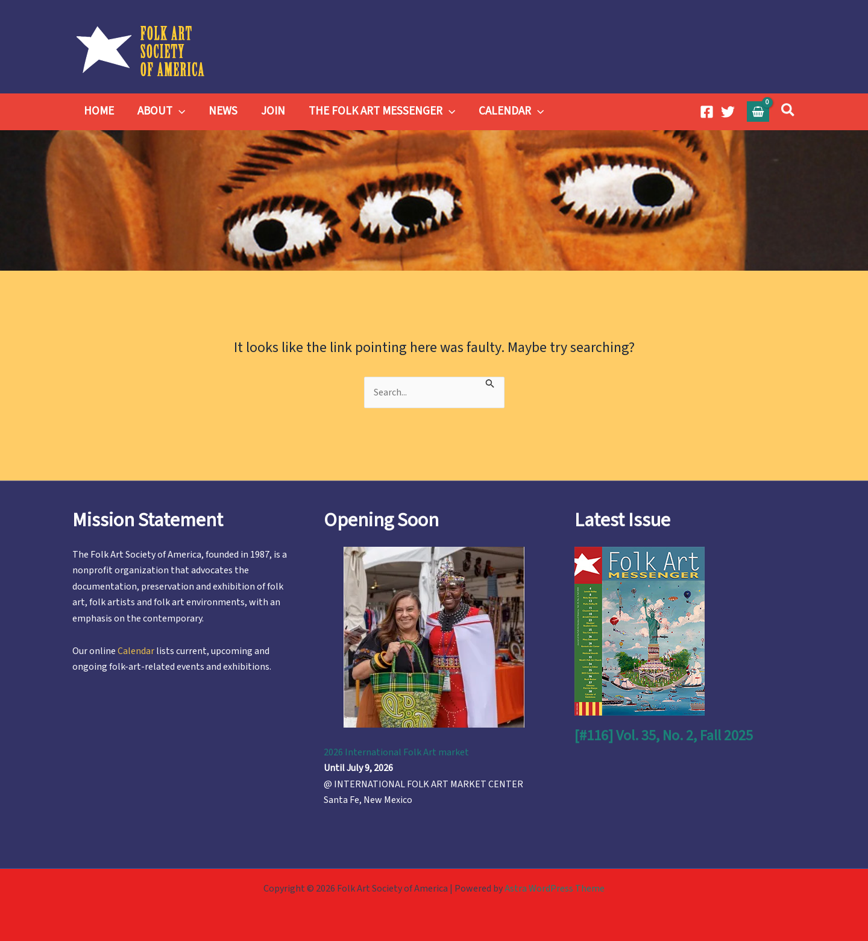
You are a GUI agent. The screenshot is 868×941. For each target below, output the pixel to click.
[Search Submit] (490, 382)
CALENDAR (508, 111)
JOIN (271, 111)
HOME (99, 111)
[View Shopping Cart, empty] (758, 111)
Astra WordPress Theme (555, 888)
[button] (178, 111)
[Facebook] (707, 112)
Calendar (136, 651)
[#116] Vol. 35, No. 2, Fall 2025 (663, 735)
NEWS (221, 111)
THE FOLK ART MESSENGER (379, 111)
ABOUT (160, 111)
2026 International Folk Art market (396, 752)
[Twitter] (728, 112)
